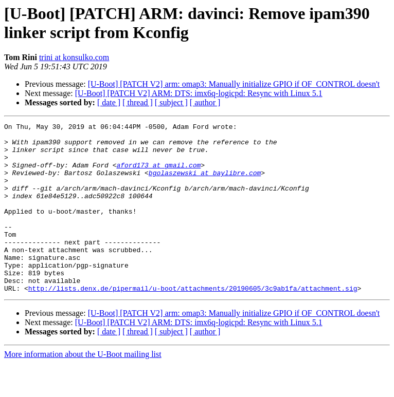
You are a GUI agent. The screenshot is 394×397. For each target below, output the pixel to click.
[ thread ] (137, 102)
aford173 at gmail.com (158, 174)
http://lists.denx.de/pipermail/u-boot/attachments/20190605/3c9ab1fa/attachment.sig (192, 322)
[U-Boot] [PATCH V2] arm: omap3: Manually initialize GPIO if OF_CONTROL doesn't (234, 84)
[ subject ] (171, 102)
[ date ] (108, 102)
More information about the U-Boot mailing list (83, 388)
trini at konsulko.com (74, 57)
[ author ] (205, 102)
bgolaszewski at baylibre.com (205, 183)
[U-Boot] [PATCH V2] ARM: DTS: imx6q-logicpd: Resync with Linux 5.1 (199, 93)
